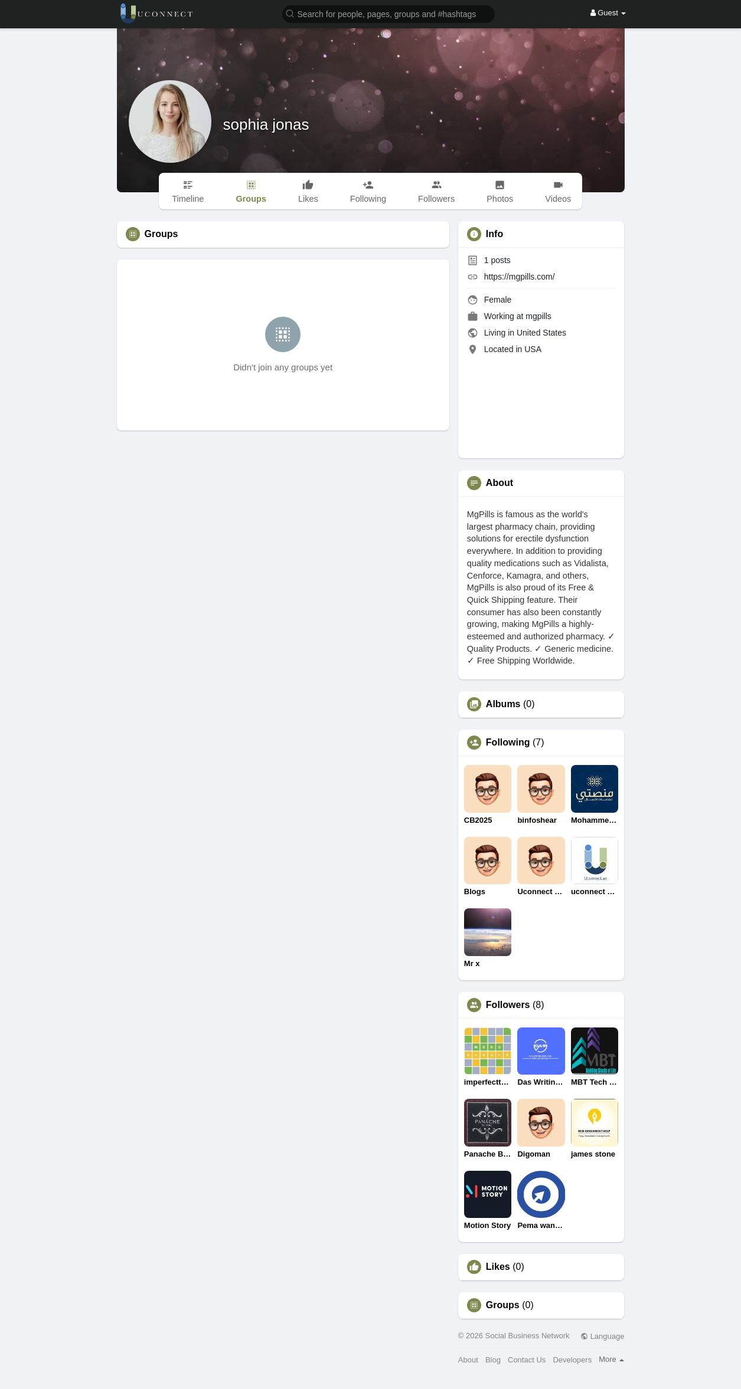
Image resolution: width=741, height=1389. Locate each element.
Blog (493, 1360)
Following (508, 742)
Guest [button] (608, 12)
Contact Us (527, 1360)
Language (602, 1336)
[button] (388, 13)
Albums (503, 704)
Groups (503, 1305)
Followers (508, 1005)
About (468, 1360)
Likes (498, 1267)
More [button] (611, 1359)
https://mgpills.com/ (519, 276)
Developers (572, 1360)
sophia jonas (266, 124)
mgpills (538, 316)
